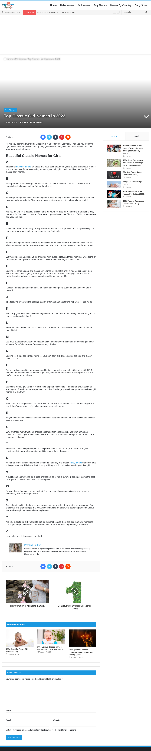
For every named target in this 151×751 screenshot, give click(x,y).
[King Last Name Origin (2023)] (114, 184)
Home (53, 5)
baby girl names (23, 167)
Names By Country (120, 5)
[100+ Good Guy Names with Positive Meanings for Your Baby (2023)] (114, 163)
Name (9, 710)
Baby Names (67, 5)
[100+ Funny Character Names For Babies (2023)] (114, 194)
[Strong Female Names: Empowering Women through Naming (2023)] (82, 638)
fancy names (76, 463)
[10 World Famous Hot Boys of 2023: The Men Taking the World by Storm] (114, 148)
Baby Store (141, 5)
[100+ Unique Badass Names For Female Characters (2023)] (51, 637)
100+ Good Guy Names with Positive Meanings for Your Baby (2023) (133, 162)
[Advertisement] (75, 34)
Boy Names (100, 5)
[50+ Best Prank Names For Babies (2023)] (114, 175)
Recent (114, 136)
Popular (137, 136)
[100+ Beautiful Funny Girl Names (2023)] (20, 638)
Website (56, 720)
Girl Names (84, 5)
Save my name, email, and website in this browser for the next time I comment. (42, 730)
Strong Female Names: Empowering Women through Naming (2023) (81, 652)
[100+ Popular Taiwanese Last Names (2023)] (114, 204)
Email (9, 720)
